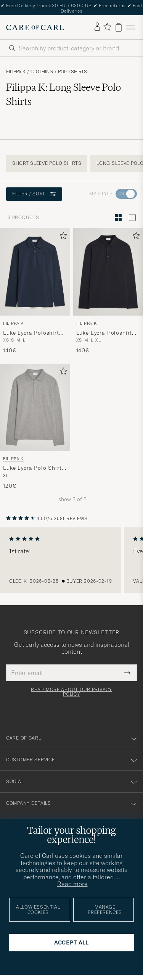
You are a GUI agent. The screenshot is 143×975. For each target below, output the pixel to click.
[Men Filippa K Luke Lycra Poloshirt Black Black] (108, 272)
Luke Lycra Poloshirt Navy (31, 333)
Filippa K (16, 71)
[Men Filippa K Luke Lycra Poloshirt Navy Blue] (35, 272)
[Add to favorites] (61, 237)
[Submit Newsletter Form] (127, 673)
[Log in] (97, 27)
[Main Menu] (131, 27)
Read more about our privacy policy (71, 691)
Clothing (42, 71)
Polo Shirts (72, 71)
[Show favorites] (107, 27)
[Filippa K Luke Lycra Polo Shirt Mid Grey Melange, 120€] (35, 427)
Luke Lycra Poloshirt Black (104, 333)
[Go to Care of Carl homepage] (35, 27)
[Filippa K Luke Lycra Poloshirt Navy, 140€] (35, 291)
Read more (72, 883)
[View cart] (118, 27)
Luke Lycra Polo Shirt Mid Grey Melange (32, 468)
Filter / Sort (34, 194)
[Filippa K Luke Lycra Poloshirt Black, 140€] (108, 291)
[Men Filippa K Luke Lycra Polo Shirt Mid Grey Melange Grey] (35, 407)
